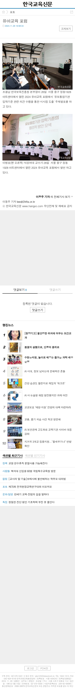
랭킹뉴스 (8, 325)
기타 (25, 32)
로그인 (30, 661)
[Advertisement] (37, 247)
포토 (12, 12)
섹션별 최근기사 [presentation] (12, 456)
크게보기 (66, 29)
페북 (5, 32)
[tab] (12, 456)
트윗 (12, 32)
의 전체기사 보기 (53, 197)
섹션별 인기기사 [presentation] (35, 456)
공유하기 (72, 12)
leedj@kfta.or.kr (26, 202)
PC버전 (44, 661)
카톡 (18, 32)
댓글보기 (20, 290)
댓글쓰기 (55, 290)
